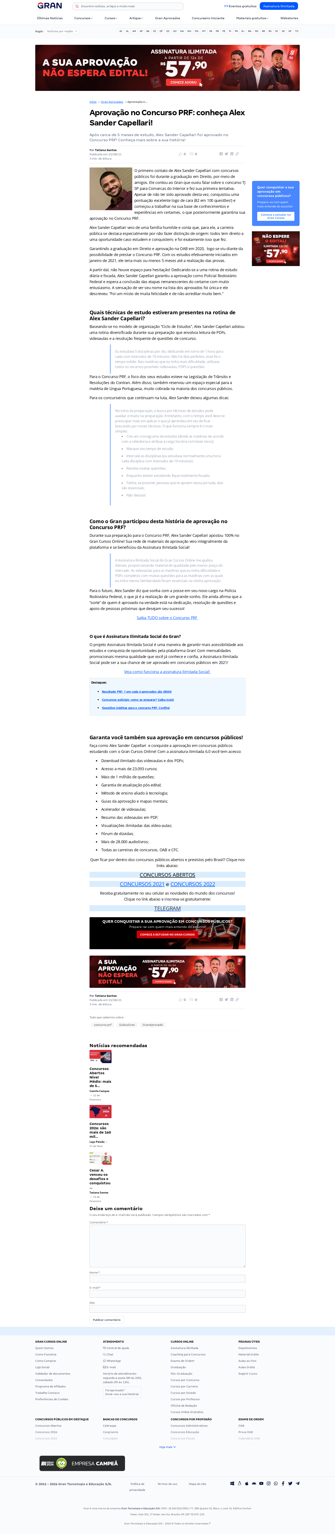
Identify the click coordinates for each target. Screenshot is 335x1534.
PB (217, 31)
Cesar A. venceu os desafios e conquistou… (100, 1178)
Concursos (83, 18)
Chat (108, 1354)
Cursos (111, 18)
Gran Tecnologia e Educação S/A (140, 1508)
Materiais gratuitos (252, 18)
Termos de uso (167, 1484)
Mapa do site (197, 1484)
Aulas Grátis (246, 1367)
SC (276, 31)
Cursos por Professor (185, 1399)
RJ (242, 31)
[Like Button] (184, 154)
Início (93, 101)
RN (249, 31)
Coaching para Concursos (188, 1354)
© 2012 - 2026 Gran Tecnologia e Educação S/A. (73, 1484)
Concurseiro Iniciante (208, 18)
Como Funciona (45, 1354)
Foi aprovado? (122, 1392)
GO (174, 31)
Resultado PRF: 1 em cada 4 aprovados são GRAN (137, 692)
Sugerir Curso (247, 1373)
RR (263, 31)
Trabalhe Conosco (47, 1392)
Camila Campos (99, 1091)
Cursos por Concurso (185, 1380)
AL (127, 31)
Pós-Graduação (181, 1373)
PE (223, 31)
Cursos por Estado (183, 1392)
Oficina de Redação (184, 1405)
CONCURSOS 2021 (142, 884)
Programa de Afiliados (50, 1386)
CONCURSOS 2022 (192, 884)
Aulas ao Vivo (247, 1360)
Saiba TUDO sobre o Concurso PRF (167, 617)
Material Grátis (248, 1354)
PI (230, 31)
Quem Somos (44, 1348)
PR (236, 31)
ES (167, 31)
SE (283, 31)
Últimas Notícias (50, 18)
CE (154, 31)
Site (92, 1302)
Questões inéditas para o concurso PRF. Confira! (136, 708)
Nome (95, 1272)
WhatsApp (112, 1360)
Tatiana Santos (106, 150)
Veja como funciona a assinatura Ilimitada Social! (167, 671)
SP (289, 31)
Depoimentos (247, 1348)
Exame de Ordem (182, 1360)
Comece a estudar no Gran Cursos (167, 934)
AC (120, 31)
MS (196, 31)
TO (296, 31)
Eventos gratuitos (242, 6)
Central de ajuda (116, 1348)
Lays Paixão (97, 1142)
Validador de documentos (52, 1373)
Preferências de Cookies (51, 1399)
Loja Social (42, 1367)
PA (210, 31)
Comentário (99, 1222)
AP (141, 31)
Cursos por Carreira (184, 1386)
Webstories (289, 18)
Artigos (136, 18)
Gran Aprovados (167, 18)
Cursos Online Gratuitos (187, 1412)
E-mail (95, 1287)
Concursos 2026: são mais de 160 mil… (100, 1130)
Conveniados (44, 1380)
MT (204, 31)
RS (270, 31)
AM (134, 31)
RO (256, 31)
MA (182, 31)
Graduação (178, 1367)
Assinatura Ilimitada (279, 6)
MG (189, 31)
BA (147, 31)
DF (161, 31)
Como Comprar (45, 1360)
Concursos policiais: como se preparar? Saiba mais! (138, 700)
